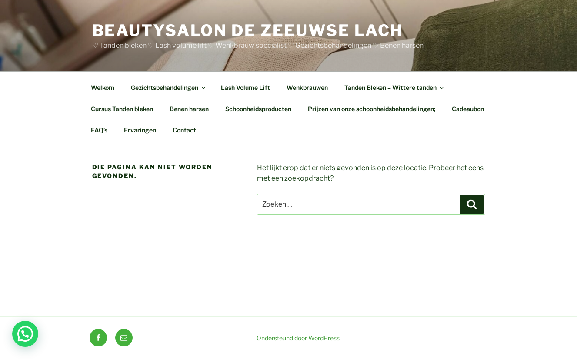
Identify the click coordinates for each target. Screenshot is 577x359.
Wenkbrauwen (307, 87)
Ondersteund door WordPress (298, 338)
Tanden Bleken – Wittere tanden (394, 87)
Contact (184, 130)
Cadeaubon (468, 108)
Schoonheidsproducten (258, 108)
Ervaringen (140, 130)
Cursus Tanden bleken (122, 108)
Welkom (102, 87)
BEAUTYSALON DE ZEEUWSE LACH (248, 30)
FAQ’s (99, 130)
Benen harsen (189, 108)
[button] (25, 334)
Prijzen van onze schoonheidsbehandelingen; (371, 108)
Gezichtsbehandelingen (169, 87)
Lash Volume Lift (245, 87)
